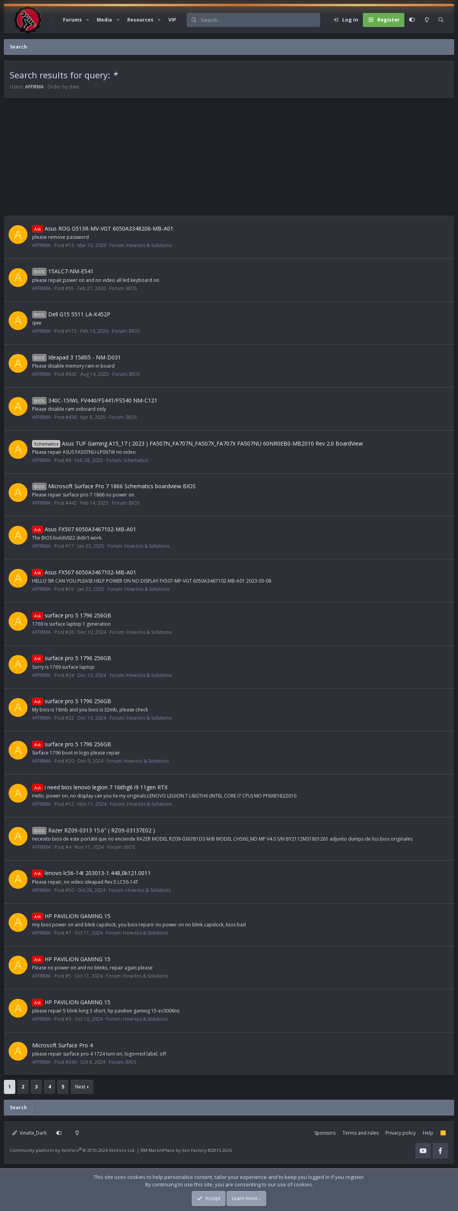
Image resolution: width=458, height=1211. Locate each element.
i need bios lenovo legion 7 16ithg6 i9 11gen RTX (100, 787)
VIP (172, 19)
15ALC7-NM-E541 (63, 271)
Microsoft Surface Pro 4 (62, 1045)
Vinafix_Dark (29, 1133)
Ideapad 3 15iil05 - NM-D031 (76, 357)
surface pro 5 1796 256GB (71, 615)
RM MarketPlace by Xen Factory (186, 1150)
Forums (72, 19)
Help (428, 1133)
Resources (140, 19)
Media (104, 19)
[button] (87, 20)
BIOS (131, 288)
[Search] (260, 20)
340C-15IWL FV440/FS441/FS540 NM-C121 (94, 400)
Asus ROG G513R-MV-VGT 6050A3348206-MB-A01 (102, 228)
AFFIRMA (34, 86)
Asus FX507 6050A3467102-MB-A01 (84, 529)
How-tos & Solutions (148, 245)
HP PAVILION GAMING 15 (71, 916)
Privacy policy (401, 1133)
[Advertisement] (229, 161)
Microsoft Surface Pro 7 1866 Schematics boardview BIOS (114, 486)
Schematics (135, 460)
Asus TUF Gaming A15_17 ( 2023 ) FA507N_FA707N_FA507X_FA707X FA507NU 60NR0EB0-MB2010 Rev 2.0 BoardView (197, 443)
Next (80, 1086)
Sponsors (324, 1133)
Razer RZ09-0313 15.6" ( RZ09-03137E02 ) (93, 830)
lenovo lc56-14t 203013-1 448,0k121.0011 (91, 873)
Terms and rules (361, 1133)
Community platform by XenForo (72, 1150)
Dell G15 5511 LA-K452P (71, 314)
